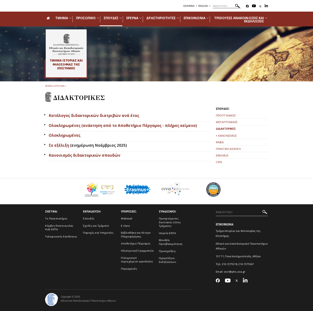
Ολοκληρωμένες (64, 135)
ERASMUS (222, 155)
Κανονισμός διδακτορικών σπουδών (84, 155)
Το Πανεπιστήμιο (56, 218)
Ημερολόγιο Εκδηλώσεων (167, 260)
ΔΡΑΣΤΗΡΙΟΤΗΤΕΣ (161, 18)
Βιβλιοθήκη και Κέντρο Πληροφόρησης (136, 234)
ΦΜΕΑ (220, 142)
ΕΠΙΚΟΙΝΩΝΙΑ (194, 18)
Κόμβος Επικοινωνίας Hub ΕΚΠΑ (59, 227)
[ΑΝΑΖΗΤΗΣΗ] (227, 6)
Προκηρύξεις (167, 251)
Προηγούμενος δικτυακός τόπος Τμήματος (170, 222)
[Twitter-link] (260, 6)
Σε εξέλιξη (59, 145)
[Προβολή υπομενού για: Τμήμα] (70, 18)
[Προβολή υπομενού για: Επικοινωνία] (207, 18)
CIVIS (219, 162)
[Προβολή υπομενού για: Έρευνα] (140, 18)
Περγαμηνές (129, 268)
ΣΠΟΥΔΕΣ (111, 18)
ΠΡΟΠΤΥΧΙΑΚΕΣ (226, 115)
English (203, 6)
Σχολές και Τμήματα (96, 225)
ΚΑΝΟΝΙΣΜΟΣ (227, 136)
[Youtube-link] (254, 6)
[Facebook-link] (247, 6)
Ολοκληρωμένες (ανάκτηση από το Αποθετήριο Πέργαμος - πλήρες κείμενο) (123, 125)
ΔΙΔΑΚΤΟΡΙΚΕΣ (226, 129)
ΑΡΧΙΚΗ (48, 85)
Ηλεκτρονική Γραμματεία (137, 250)
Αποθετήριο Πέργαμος (136, 243)
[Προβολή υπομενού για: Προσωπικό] (98, 18)
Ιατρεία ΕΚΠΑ (167, 233)
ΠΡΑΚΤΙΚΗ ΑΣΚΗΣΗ (228, 149)
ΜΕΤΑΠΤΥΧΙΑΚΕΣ (227, 122)
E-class (125, 225)
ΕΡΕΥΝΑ (132, 18)
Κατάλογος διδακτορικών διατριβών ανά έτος (94, 115)
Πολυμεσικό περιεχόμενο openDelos (137, 259)
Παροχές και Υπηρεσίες (98, 232)
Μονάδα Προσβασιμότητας (171, 242)
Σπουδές (88, 218)
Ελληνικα (189, 6)
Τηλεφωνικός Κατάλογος (61, 236)
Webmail (126, 218)
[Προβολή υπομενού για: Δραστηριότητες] (178, 18)
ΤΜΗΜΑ (61, 18)
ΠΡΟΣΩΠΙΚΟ (85, 18)
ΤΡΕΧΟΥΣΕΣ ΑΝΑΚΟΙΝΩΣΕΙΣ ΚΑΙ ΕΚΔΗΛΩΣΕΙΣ (239, 19)
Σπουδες (59, 85)
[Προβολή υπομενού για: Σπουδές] (120, 18)
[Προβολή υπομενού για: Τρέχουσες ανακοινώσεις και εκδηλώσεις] (266, 18)
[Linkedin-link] (266, 6)
